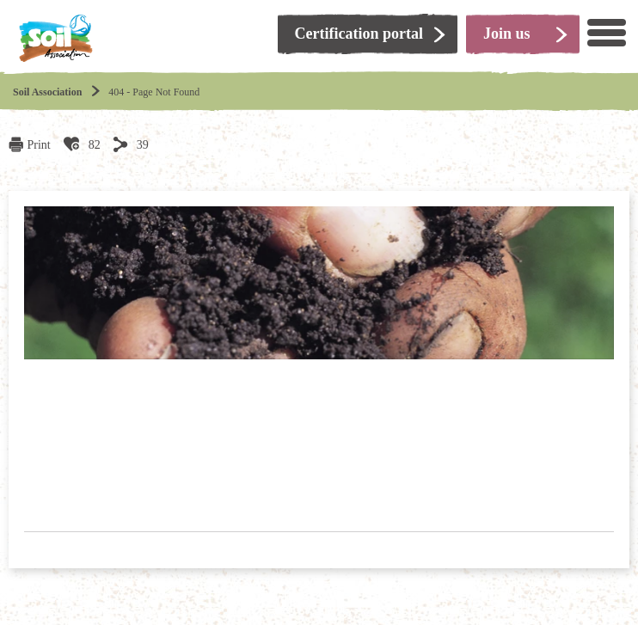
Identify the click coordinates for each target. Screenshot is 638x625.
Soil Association (47, 92)
